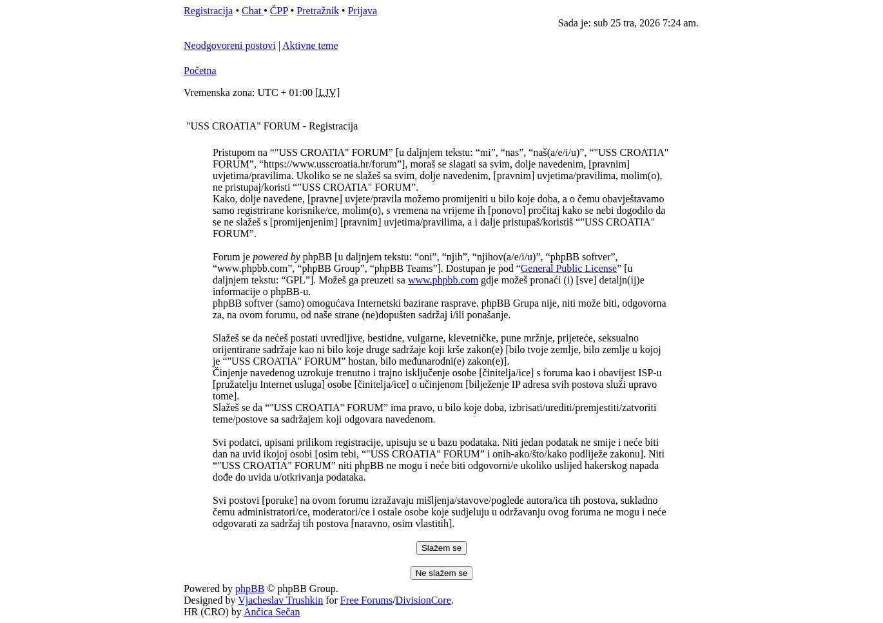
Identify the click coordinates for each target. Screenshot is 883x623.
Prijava (362, 10)
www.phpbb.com (443, 279)
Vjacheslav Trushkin (280, 600)
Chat (253, 10)
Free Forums (366, 600)
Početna (200, 70)
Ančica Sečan (272, 611)
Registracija (208, 10)
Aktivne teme (310, 45)
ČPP (279, 10)
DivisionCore (423, 600)
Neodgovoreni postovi (230, 45)
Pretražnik (317, 10)
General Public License (569, 268)
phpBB (249, 588)
